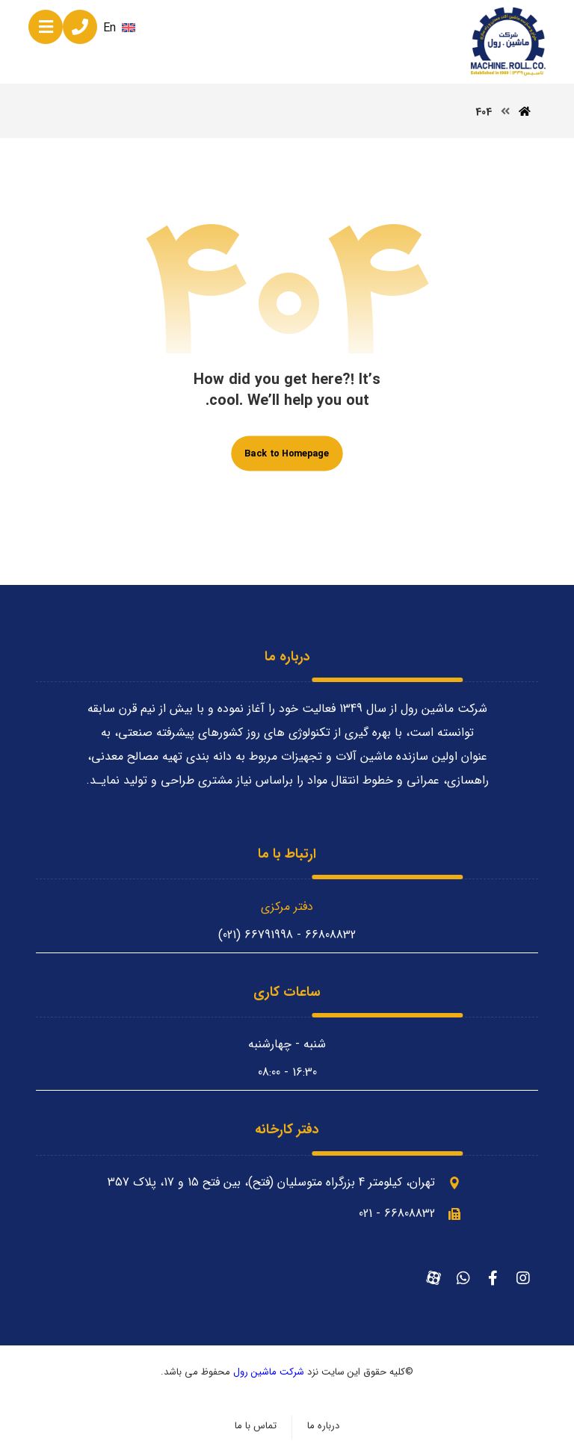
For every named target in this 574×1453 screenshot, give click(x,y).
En (119, 28)
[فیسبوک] (493, 1278)
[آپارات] (433, 1278)
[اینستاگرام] (523, 1278)
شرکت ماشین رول (268, 1372)
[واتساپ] (463, 1278)
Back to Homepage (286, 453)
